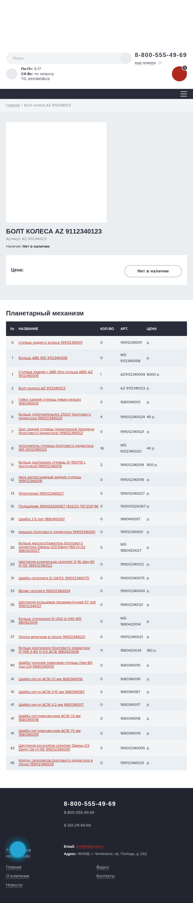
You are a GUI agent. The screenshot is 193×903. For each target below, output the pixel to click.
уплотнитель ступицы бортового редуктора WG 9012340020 (56, 448)
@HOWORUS (39, 79)
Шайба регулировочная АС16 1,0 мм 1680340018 (50, 718)
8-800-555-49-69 (161, 54)
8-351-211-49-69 (77, 825)
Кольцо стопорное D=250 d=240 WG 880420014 (50, 621)
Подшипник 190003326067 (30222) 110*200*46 (59, 506)
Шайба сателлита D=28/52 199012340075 (54, 578)
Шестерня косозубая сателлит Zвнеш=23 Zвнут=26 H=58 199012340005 (54, 747)
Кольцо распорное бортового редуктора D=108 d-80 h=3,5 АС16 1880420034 (54, 650)
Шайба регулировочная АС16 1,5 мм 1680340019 (50, 733)
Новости (14, 885)
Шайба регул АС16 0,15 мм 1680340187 (52, 692)
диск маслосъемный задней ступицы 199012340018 (50, 479)
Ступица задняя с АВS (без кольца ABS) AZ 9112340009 (56, 374)
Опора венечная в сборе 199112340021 (52, 637)
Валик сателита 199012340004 (44, 591)
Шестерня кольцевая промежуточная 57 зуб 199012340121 (57, 604)
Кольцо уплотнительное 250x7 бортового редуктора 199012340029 (55, 416)
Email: (83, 846)
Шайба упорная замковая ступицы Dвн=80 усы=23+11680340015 (55, 664)
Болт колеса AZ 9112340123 (42, 388)
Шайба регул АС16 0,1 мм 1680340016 (51, 679)
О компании (17, 876)
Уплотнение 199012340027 (41, 493)
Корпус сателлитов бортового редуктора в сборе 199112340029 (56, 762)
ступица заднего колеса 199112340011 (50, 343)
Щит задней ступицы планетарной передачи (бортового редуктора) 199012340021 (56, 431)
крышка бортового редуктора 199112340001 (57, 532)
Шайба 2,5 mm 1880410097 (42, 519)
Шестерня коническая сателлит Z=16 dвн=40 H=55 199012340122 (56, 564)
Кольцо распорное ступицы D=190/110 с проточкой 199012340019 (52, 464)
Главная (13, 867)
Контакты (105, 876)
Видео (102, 867)
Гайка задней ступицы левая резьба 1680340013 (50, 401)
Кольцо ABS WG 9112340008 (43, 358)
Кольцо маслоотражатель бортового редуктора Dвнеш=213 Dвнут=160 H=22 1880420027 (52, 547)
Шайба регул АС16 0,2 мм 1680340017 (51, 705)
